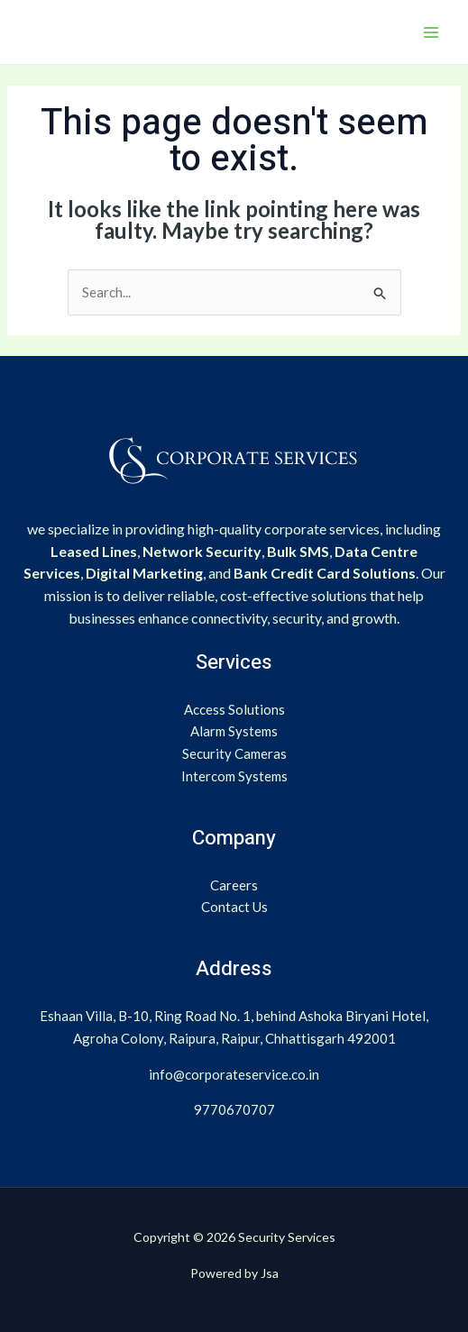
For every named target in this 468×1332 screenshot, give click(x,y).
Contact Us (234, 907)
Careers (234, 885)
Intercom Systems (234, 776)
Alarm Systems (234, 731)
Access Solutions (234, 709)
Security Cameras (234, 753)
